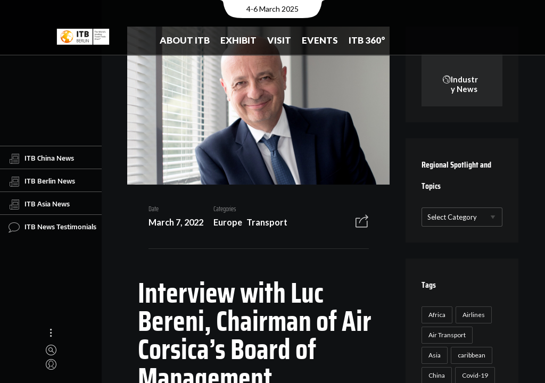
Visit (279, 40)
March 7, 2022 (175, 222)
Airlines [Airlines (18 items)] (474, 315)
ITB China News (41, 158)
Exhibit (238, 40)
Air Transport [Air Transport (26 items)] (447, 335)
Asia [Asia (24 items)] (434, 355)
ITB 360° (367, 40)
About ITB (185, 40)
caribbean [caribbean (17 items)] (471, 355)
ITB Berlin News (42, 181)
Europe (227, 222)
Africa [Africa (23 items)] (436, 315)
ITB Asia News (39, 204)
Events (320, 40)
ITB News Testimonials (52, 227)
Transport (266, 222)
